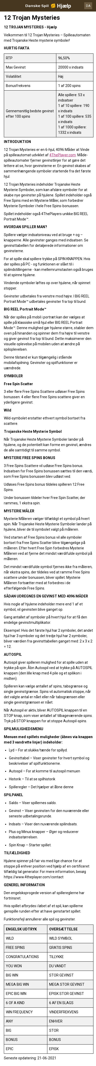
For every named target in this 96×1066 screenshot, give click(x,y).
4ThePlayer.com (62, 155)
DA (88, 6)
